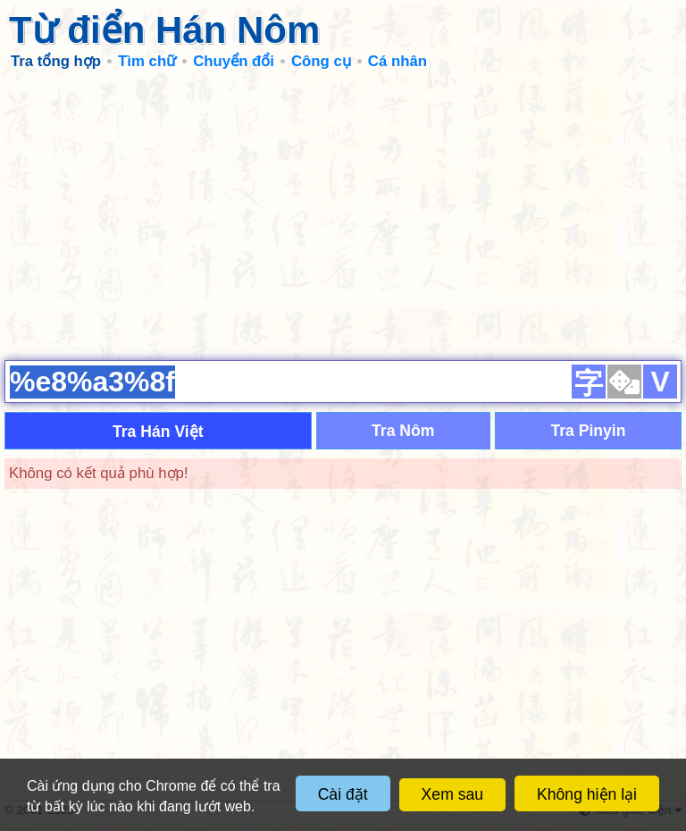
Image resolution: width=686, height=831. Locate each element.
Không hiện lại (587, 794)
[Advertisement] (343, 214)
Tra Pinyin (587, 431)
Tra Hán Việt (158, 432)
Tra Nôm (403, 431)
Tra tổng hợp (56, 61)
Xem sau (452, 794)
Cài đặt (343, 794)
